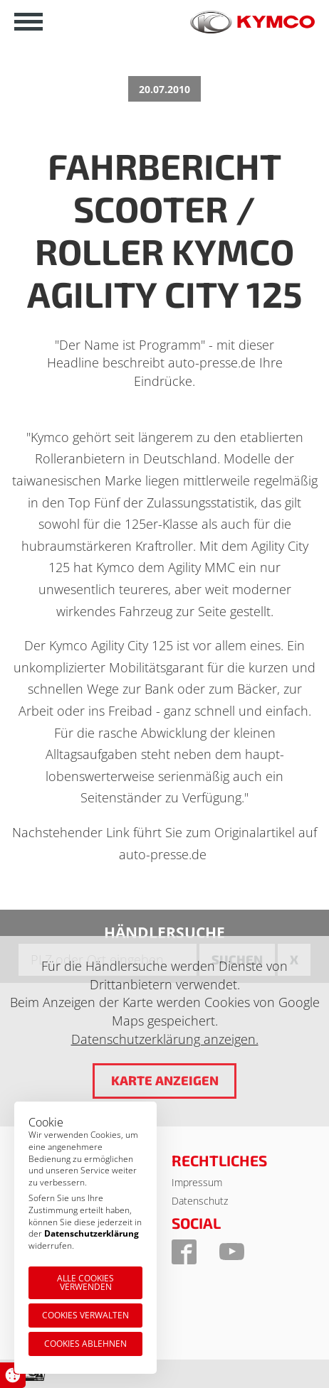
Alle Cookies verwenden (85, 1282)
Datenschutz (200, 1200)
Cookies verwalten (85, 1315)
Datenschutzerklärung (91, 1233)
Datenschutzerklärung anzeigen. (164, 1039)
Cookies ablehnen (85, 1344)
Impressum (197, 1182)
